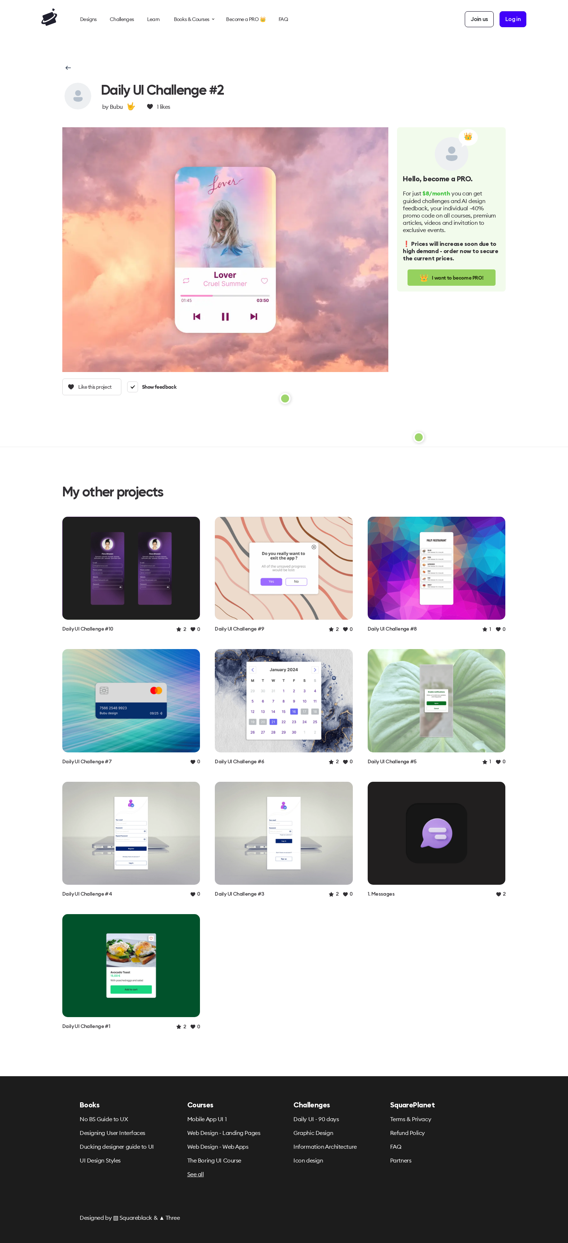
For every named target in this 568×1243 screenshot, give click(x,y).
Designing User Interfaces (112, 1133)
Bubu (116, 106)
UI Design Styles (100, 1160)
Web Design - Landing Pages (223, 1133)
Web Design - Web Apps (217, 1146)
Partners (400, 1160)
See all (195, 1174)
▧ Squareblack (132, 1217)
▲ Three (169, 1217)
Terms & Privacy (410, 1119)
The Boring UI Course (214, 1160)
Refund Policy (407, 1133)
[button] (67, 68)
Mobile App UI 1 (206, 1119)
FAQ (395, 1146)
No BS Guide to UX (104, 1119)
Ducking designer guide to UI (117, 1146)
